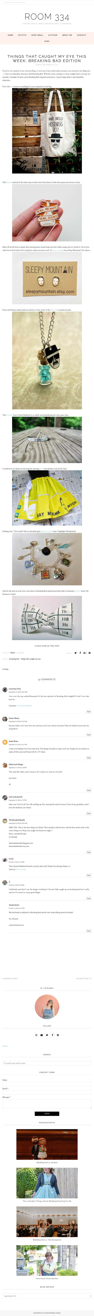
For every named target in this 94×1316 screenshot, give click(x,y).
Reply (88, 712)
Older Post (83, 979)
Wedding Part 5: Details (47, 1162)
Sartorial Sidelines (25, 705)
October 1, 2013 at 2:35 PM (16, 862)
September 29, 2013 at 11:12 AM (18, 721)
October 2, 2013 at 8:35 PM (17, 908)
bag (11, 86)
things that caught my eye (31, 659)
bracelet (9, 415)
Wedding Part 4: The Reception (47, 1240)
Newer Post (11, 979)
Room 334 (47, 16)
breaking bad (14, 659)
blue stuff (54, 310)
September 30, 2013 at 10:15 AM (18, 823)
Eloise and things (16, 764)
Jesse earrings (58, 250)
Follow (5, 1046)
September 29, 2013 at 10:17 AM (18, 692)
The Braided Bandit (17, 820)
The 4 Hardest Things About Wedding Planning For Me (47, 1201)
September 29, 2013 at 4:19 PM (18, 768)
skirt (41, 468)
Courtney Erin (15, 689)
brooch (9, 182)
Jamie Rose (13, 741)
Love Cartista (21, 869)
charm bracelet (47, 531)
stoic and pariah (15, 797)
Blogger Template (56, 1313)
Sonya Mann (14, 718)
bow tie (78, 591)
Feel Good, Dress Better (47, 1278)
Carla (11, 858)
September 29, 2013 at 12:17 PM (18, 744)
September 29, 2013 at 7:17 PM (18, 800)
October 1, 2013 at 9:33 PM (16, 885)
